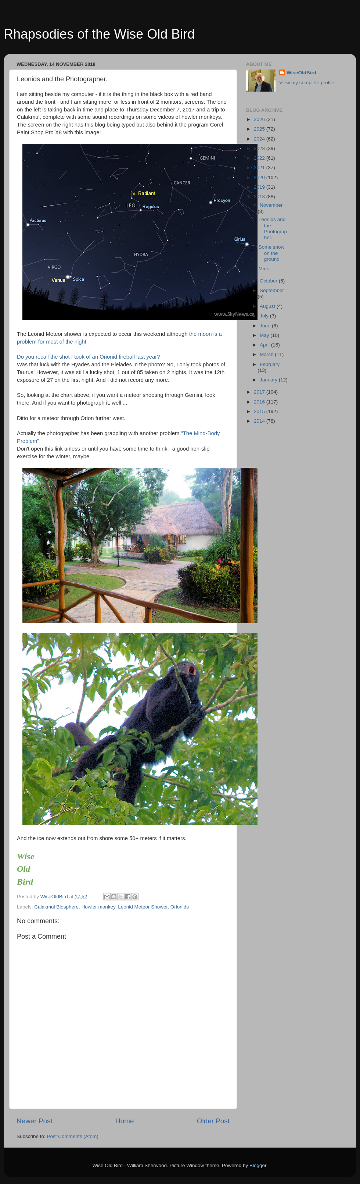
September (272, 290)
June (266, 325)
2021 (260, 167)
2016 (260, 402)
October (269, 281)
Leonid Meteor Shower (143, 907)
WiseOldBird (301, 72)
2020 (260, 177)
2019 (260, 187)
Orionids (179, 907)
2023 (260, 148)
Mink (264, 268)
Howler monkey (98, 907)
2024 (260, 139)
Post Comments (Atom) (72, 1136)
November (271, 205)
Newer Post (35, 1121)
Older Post (213, 1121)
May (265, 335)
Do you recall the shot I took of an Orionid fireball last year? (88, 357)
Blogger (257, 1165)
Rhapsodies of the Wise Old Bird (99, 34)
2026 (260, 119)
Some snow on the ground (272, 253)
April (265, 345)
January (269, 380)
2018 (260, 196)
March (267, 354)
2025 (260, 129)
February (270, 364)
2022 (260, 158)
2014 (260, 421)
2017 (260, 392)
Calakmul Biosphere (56, 907)
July (265, 316)
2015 (260, 411)
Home (124, 1121)
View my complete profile (306, 82)
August (268, 306)
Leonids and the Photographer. (273, 228)
